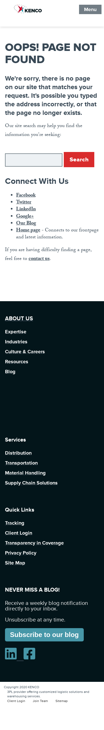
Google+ (25, 217)
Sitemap (61, 701)
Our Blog (26, 224)
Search (79, 159)
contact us (39, 259)
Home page (28, 230)
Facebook (25, 196)
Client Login (16, 701)
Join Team (40, 701)
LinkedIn (26, 209)
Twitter (23, 202)
